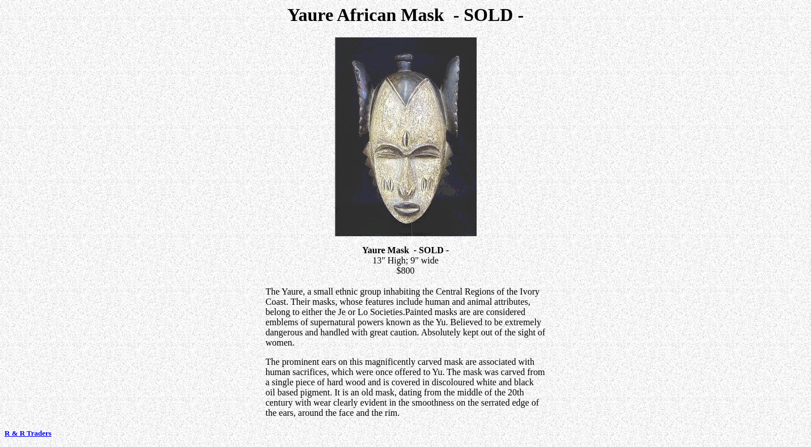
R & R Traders (28, 433)
